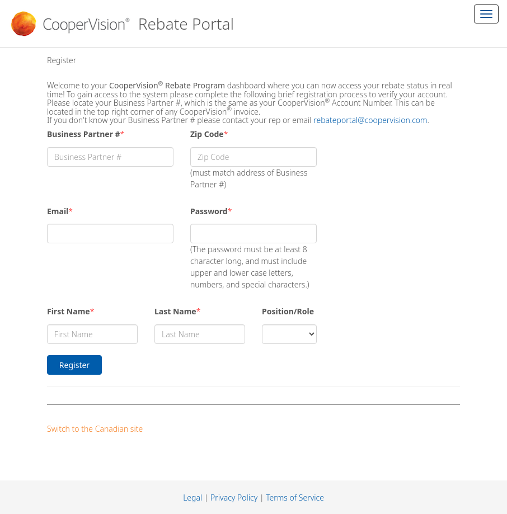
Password (209, 211)
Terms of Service (295, 497)
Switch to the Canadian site (95, 428)
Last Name (175, 311)
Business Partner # (83, 134)
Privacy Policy (233, 497)
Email (57, 211)
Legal (192, 497)
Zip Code (207, 134)
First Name (68, 311)
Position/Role (288, 311)
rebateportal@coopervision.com (370, 120)
